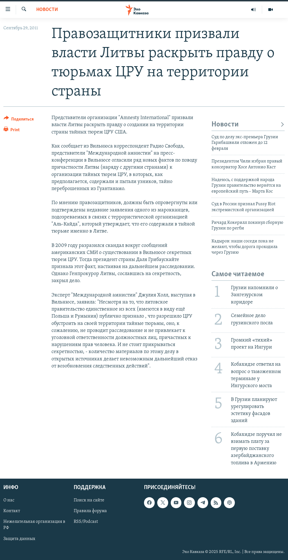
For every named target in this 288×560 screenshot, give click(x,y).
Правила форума (90, 511)
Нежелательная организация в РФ (34, 524)
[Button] (19, 120)
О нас (8, 500)
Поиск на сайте (89, 500)
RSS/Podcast (86, 521)
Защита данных (19, 538)
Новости (47, 9)
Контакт (11, 511)
